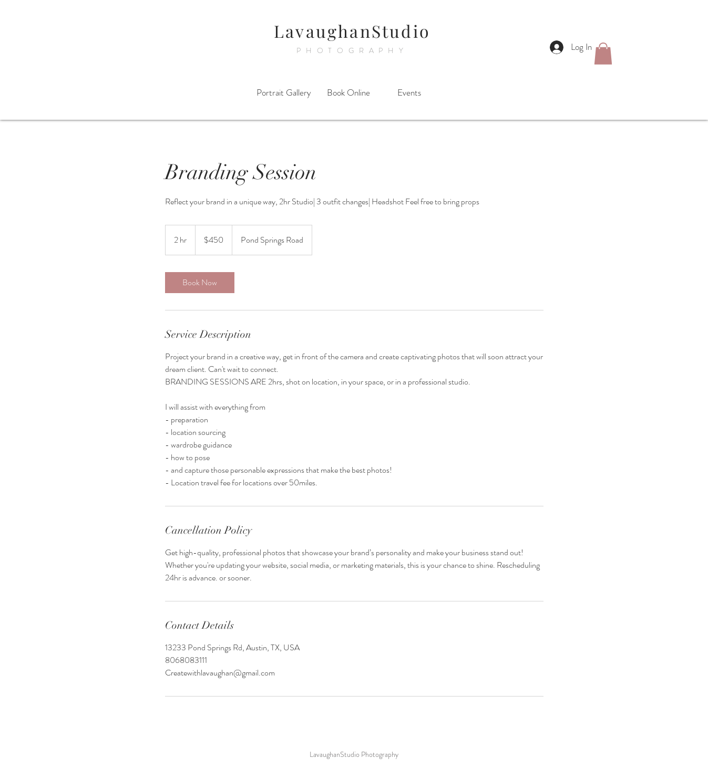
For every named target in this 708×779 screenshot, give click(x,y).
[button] (603, 54)
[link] (199, 282)
